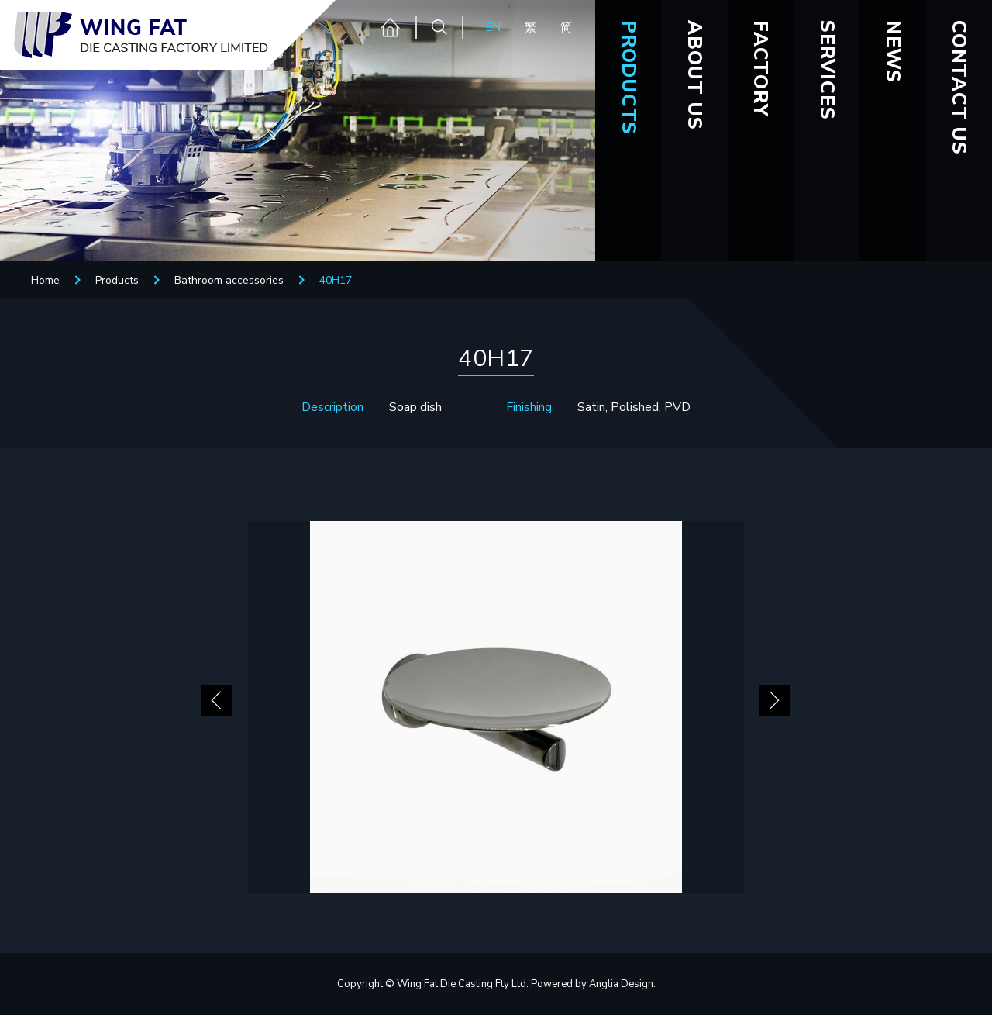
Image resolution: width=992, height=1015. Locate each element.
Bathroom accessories (229, 280)
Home (45, 280)
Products (117, 280)
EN (493, 27)
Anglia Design (621, 984)
